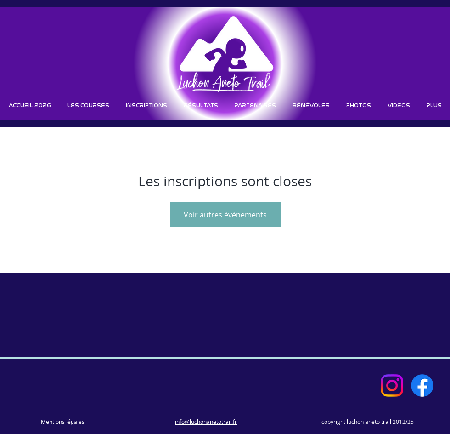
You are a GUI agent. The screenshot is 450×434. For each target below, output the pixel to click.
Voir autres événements (225, 215)
